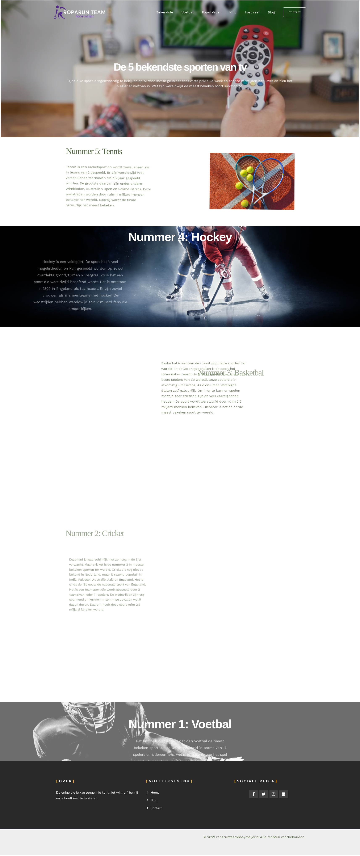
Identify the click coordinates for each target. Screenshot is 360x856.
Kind (237, 12)
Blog (272, 12)
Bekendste (174, 12)
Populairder (217, 12)
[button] (294, 12)
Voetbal (195, 12)
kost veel (255, 12)
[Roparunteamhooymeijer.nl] (80, 12)
